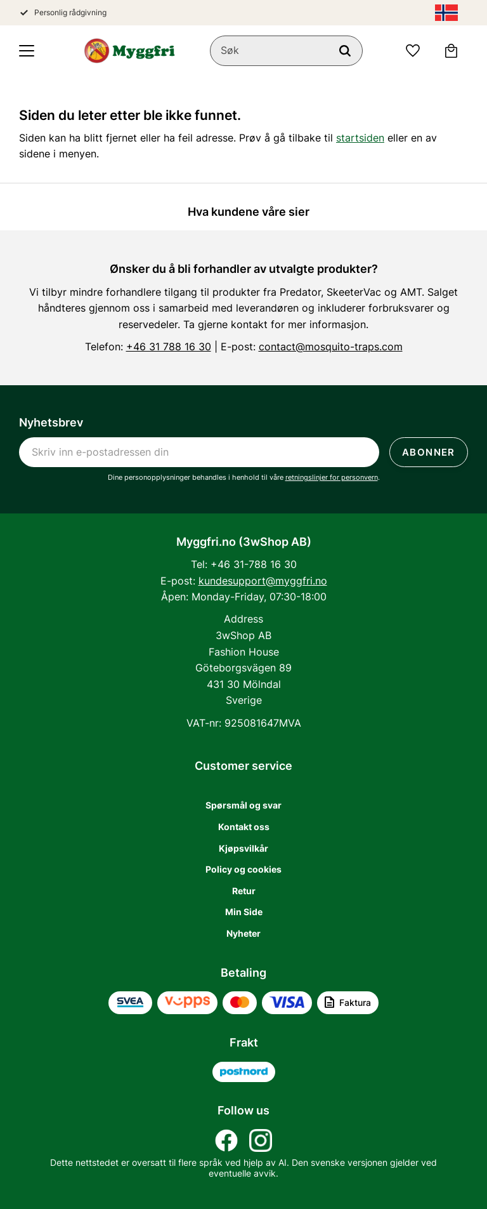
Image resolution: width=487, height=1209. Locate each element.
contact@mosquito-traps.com (331, 346)
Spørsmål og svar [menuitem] (243, 805)
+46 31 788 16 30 (168, 346)
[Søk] (345, 51)
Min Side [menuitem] (244, 911)
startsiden (360, 137)
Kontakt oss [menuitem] (243, 826)
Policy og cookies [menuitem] (243, 869)
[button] (27, 51)
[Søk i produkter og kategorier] (286, 51)
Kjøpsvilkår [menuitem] (243, 848)
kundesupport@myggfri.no (262, 580)
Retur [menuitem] (244, 890)
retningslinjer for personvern (331, 477)
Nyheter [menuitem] (243, 933)
